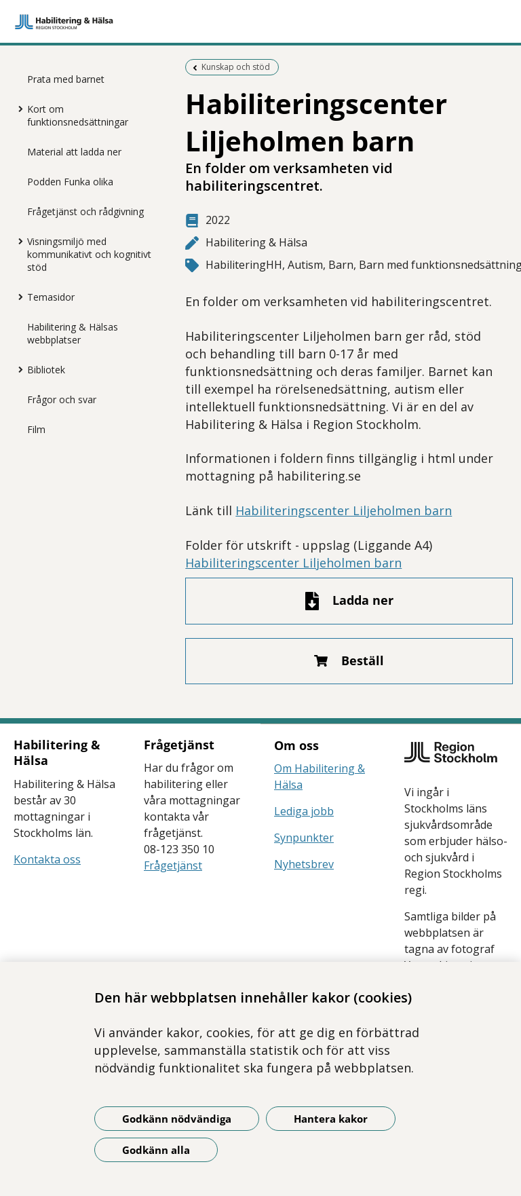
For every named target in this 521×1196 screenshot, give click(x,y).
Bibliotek (46, 369)
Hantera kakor (331, 1118)
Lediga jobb (304, 811)
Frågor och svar (61, 399)
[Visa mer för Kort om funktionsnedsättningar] (17, 109)
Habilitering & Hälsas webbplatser (72, 333)
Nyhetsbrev (304, 864)
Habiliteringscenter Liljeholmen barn (343, 510)
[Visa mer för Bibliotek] (17, 369)
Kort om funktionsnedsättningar (77, 115)
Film (36, 429)
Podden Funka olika (70, 181)
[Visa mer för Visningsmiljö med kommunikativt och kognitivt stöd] (17, 241)
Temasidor (51, 297)
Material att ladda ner (74, 151)
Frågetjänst (173, 865)
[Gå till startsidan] (260, 22)
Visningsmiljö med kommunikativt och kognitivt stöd (89, 254)
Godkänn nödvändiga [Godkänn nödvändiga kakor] (176, 1118)
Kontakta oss (47, 859)
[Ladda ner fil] (348, 601)
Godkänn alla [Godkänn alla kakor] (156, 1150)
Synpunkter (304, 837)
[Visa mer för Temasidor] (17, 297)
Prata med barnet (65, 79)
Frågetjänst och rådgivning (85, 211)
